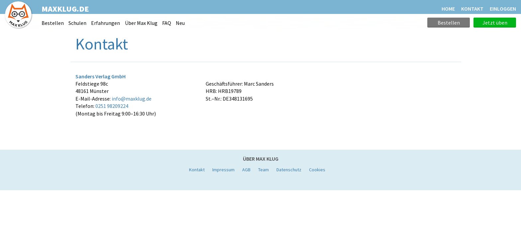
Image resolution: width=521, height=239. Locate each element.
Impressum (223, 170)
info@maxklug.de (132, 98)
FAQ (166, 23)
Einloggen (503, 8)
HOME (448, 8)
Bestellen (53, 23)
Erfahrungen (105, 23)
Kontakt (197, 170)
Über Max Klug (141, 23)
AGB (246, 170)
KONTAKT (472, 8)
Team (263, 170)
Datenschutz (288, 170)
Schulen (77, 23)
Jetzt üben (494, 22)
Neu (180, 23)
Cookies (317, 170)
